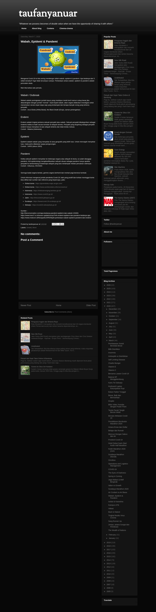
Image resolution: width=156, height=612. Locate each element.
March (111, 340)
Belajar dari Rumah (116, 431)
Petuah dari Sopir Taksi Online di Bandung (36, 358)
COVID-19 (112, 469)
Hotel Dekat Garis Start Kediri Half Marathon (117, 444)
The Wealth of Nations (117, 530)
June (111, 330)
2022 (109, 299)
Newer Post (26, 305)
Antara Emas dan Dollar (117, 427)
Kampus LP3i (113, 505)
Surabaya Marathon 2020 (118, 489)
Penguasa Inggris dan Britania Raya (44, 322)
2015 (109, 556)
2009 (109, 577)
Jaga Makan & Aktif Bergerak (116, 481)
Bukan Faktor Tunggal (117, 392)
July (110, 327)
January (112, 538)
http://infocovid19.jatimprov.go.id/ (42, 198)
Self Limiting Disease (116, 360)
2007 (109, 584)
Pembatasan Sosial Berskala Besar (116, 345)
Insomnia (112, 353)
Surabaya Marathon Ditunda (116, 455)
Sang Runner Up (115, 521)
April (111, 337)
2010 (109, 574)
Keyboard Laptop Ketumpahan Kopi (116, 387)
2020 (109, 306)
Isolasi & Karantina (115, 502)
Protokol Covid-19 (115, 440)
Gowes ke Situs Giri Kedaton (41, 367)
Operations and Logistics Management (118, 465)
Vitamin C (112, 370)
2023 (109, 296)
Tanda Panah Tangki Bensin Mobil (116, 411)
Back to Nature (114, 512)
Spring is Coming (115, 476)
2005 (109, 591)
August (112, 323)
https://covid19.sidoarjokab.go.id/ (44, 205)
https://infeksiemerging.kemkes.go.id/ (47, 191)
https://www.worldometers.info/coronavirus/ (51, 187)
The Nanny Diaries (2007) (124, 198)
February (112, 535)
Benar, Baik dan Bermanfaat (114, 396)
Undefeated (35, 346)
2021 (109, 302)
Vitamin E (112, 367)
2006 (109, 588)
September (113, 319)
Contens (50, 28)
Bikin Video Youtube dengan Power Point (117, 406)
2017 (109, 550)
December (113, 309)
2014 (109, 560)
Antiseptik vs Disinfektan (118, 356)
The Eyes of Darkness (117, 473)
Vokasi (111, 508)
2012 (109, 567)
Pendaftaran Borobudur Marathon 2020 (117, 422)
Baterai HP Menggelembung (116, 378)
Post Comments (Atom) (63, 312)
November (113, 313)
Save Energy (119, 150)
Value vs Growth (114, 485)
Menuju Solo (109, 185)
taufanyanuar (48, 14)
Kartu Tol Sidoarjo (115, 383)
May (111, 334)
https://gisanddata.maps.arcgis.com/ (49, 183)
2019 (109, 542)
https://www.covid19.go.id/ (43, 194)
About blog (36, 28)
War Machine (119, 167)
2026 (109, 285)
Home (23, 28)
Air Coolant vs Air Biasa (117, 492)
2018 (109, 546)
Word (34, 228)
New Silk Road (36, 334)
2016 (109, 553)
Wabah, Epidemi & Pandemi (115, 497)
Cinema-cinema (66, 28)
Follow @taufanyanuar (113, 224)
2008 (109, 581)
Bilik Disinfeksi (114, 349)
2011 (109, 571)
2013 (109, 563)
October (112, 316)
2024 (109, 292)
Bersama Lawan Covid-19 (118, 374)
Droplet (111, 401)
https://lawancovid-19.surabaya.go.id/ (47, 201)
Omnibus (111, 460)
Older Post (91, 305)
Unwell (29, 228)
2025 (109, 289)
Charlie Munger (114, 363)
